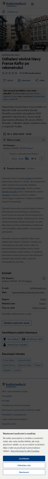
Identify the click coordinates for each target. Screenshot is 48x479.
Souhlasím (24, 458)
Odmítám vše (24, 465)
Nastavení (24, 472)
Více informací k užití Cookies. (25, 451)
